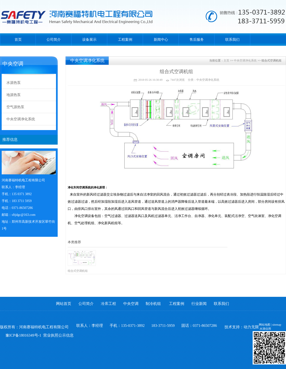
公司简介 (53, 39)
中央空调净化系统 (245, 60)
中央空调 (130, 304)
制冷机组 (153, 304)
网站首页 (63, 304)
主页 (226, 60)
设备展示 (89, 39)
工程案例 (125, 39)
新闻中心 (161, 39)
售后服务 (196, 39)
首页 (18, 39)
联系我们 (232, 39)
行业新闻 (199, 304)
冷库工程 (108, 304)
